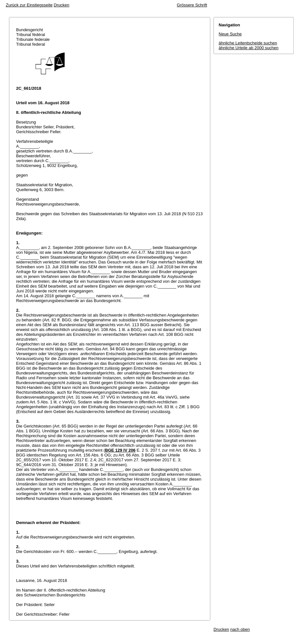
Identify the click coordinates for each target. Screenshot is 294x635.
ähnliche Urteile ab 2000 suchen (249, 47)
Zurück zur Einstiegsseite (29, 5)
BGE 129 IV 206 (120, 450)
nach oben (240, 629)
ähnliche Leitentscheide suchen (248, 43)
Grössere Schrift (192, 5)
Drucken (61, 5)
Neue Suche (230, 34)
